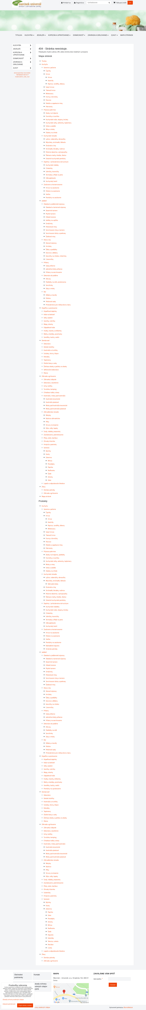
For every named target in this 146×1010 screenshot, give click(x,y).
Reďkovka (51, 470)
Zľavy (114, 35)
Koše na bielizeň (49, 314)
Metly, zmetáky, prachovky (53, 334)
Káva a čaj (47, 239)
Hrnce (48, 74)
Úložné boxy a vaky (50, 363)
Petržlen (51, 944)
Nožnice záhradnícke (53, 418)
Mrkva (50, 460)
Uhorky (50, 477)
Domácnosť (79, 35)
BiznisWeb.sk (128, 1007)
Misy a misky (50, 129)
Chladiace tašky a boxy (51, 392)
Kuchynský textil (51, 181)
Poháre (48, 298)
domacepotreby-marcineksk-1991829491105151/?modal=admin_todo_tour (22, 75)
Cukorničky (49, 259)
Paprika (50, 467)
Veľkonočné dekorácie (51, 369)
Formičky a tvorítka (52, 116)
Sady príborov (50, 265)
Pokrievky (49, 106)
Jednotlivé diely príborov (54, 269)
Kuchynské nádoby (52, 165)
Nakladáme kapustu (52, 645)
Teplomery (47, 360)
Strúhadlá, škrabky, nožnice (55, 149)
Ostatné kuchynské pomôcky (56, 158)
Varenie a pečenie (50, 67)
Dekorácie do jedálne (51, 275)
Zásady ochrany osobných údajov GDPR (40, 986)
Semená (46, 447)
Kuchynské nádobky (52, 606)
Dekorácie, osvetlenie (51, 382)
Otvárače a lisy (51, 145)
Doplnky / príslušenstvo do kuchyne (56, 162)
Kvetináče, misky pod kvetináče (54, 395)
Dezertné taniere (51, 210)
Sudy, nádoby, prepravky (52, 431)
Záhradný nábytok (50, 379)
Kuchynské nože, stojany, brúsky (57, 119)
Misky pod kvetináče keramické (56, 405)
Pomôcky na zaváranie (53, 197)
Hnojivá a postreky (50, 444)
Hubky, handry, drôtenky (52, 779)
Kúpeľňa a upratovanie (59, 35)
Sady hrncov (50, 87)
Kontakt (37, 975)
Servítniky (49, 285)
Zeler (49, 480)
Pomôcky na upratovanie (52, 788)
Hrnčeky (49, 246)
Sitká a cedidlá (51, 126)
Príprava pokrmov (50, 110)
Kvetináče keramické (53, 399)
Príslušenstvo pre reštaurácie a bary (58, 304)
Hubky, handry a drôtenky (53, 330)
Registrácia (79, 2)
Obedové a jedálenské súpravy (54, 204)
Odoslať (112, 985)
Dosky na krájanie (52, 113)
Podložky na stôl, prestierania (56, 282)
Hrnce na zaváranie (52, 188)
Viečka (48, 194)
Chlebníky (49, 168)
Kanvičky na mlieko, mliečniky (56, 256)
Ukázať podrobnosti (9, 1004)
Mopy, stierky (48, 324)
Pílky (47, 421)
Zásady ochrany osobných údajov (38, 1007)
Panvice (48, 100)
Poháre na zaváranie (53, 191)
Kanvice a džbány (52, 252)
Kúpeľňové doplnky (50, 311)
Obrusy (48, 278)
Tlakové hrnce (50, 90)
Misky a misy (50, 564)
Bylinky (48, 451)
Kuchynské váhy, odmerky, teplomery (58, 123)
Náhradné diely (53, 584)
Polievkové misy (51, 226)
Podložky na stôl (51, 730)
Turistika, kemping (50, 389)
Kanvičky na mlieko (52, 704)
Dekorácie (47, 343)
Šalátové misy (50, 236)
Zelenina (49, 457)
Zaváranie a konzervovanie (53, 184)
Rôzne (46, 373)
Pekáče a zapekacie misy (54, 103)
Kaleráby (51, 938)
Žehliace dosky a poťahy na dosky (55, 366)
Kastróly (50, 80)
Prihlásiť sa (66, 2)
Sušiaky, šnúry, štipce (51, 353)
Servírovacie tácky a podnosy (56, 233)
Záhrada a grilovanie (98, 35)
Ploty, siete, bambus (50, 438)
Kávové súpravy (51, 243)
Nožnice (48, 866)
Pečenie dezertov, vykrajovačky (56, 152)
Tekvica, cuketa (53, 941)
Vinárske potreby (51, 649)
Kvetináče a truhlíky (51, 350)
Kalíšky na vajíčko (52, 220)
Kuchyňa (29, 35)
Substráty (47, 892)
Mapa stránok (126, 35)
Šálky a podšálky (51, 249)
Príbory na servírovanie (54, 272)
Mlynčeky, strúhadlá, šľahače (56, 142)
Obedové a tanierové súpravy (56, 207)
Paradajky (51, 464)
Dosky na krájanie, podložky (55, 554)
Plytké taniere (50, 213)
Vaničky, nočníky (49, 321)
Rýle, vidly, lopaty (52, 428)
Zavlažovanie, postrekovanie (53, 434)
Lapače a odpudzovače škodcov (54, 483)
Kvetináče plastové (52, 402)
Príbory (46, 262)
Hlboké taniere (51, 217)
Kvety (48, 454)
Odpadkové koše (49, 327)
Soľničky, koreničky (52, 171)
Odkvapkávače (51, 178)
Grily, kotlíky (48, 386)
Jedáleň (41, 35)
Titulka (18, 35)
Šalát (49, 473)
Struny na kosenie (52, 425)
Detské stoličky (49, 347)
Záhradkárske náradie (51, 412)
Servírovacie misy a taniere (55, 230)
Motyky (48, 415)
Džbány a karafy (51, 295)
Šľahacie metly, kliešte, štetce (56, 155)
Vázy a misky (50, 288)
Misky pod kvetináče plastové (56, 408)
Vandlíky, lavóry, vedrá (51, 337)
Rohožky (47, 356)
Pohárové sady (51, 301)
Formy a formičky (52, 97)
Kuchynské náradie (50, 136)
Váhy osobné (48, 317)
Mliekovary (49, 93)
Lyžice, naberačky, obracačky (55, 139)
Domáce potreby (49, 490)
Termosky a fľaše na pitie (54, 175)
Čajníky (48, 71)
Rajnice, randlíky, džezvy (56, 84)
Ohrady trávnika (49, 441)
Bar (45, 291)
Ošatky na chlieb (51, 132)
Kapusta (50, 935)
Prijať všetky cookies (25, 1005)
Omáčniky (49, 223)
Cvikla (50, 948)
